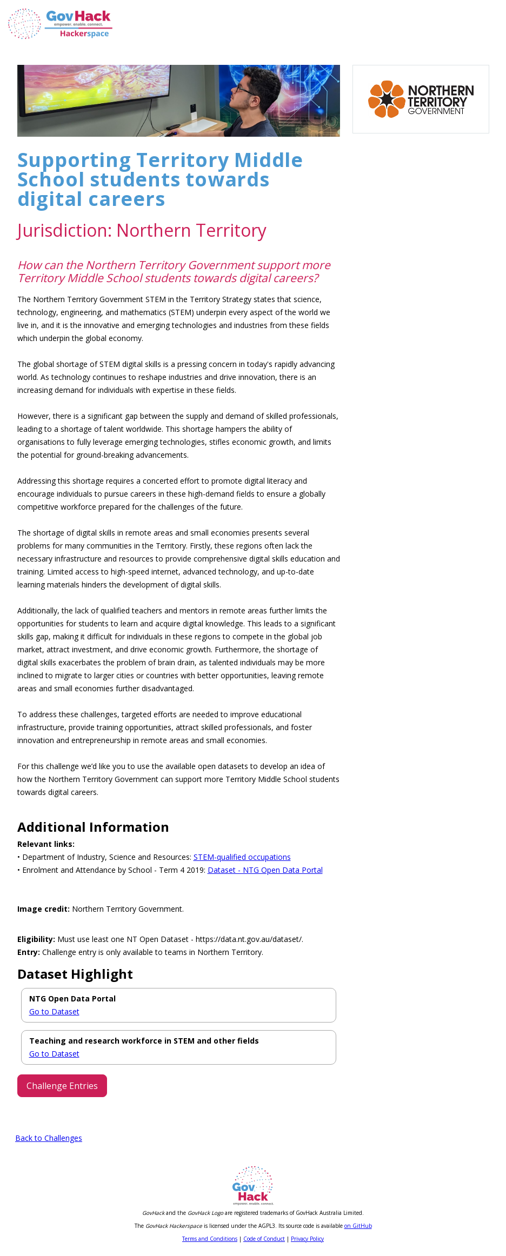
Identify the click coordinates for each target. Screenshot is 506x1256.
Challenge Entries (62, 1086)
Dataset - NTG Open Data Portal (265, 870)
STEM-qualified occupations (242, 857)
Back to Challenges (48, 1138)
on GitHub (358, 1226)
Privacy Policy (307, 1238)
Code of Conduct (264, 1238)
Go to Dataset (54, 1011)
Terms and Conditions (209, 1238)
